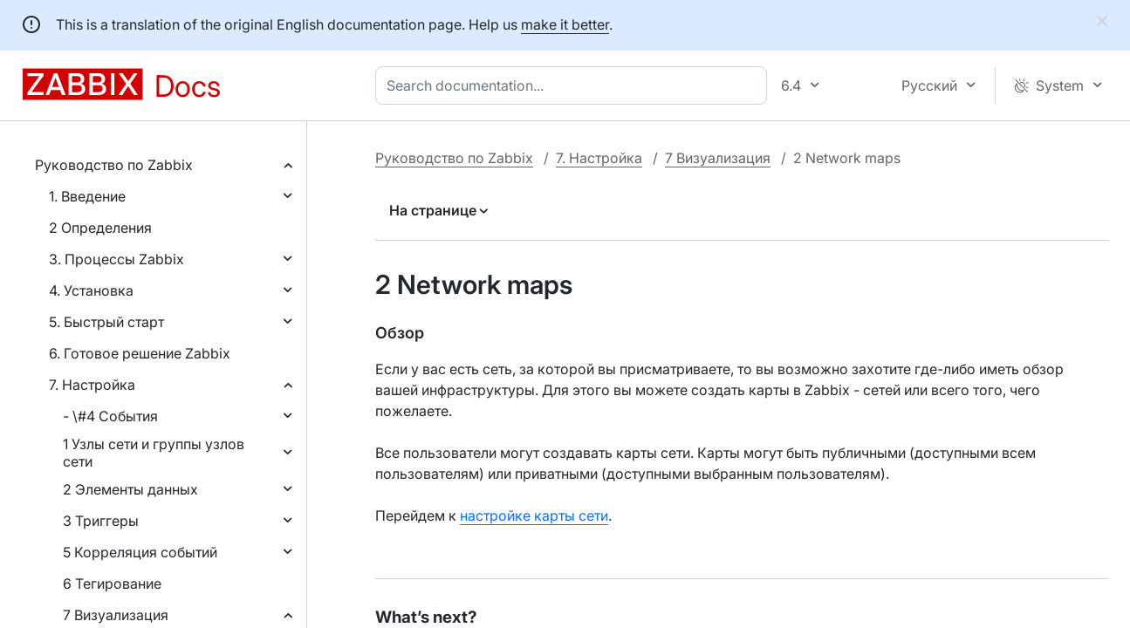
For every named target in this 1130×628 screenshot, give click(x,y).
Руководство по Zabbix (114, 165)
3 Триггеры (101, 520)
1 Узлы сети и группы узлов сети (153, 452)
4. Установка (91, 290)
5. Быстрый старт (106, 322)
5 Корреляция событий (140, 552)
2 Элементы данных (130, 489)
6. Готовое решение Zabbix (139, 353)
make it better (565, 24)
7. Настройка (92, 384)
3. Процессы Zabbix (116, 259)
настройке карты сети (534, 515)
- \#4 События (110, 416)
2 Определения (100, 227)
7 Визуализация (115, 615)
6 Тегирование (112, 583)
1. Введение (87, 196)
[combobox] (574, 85)
